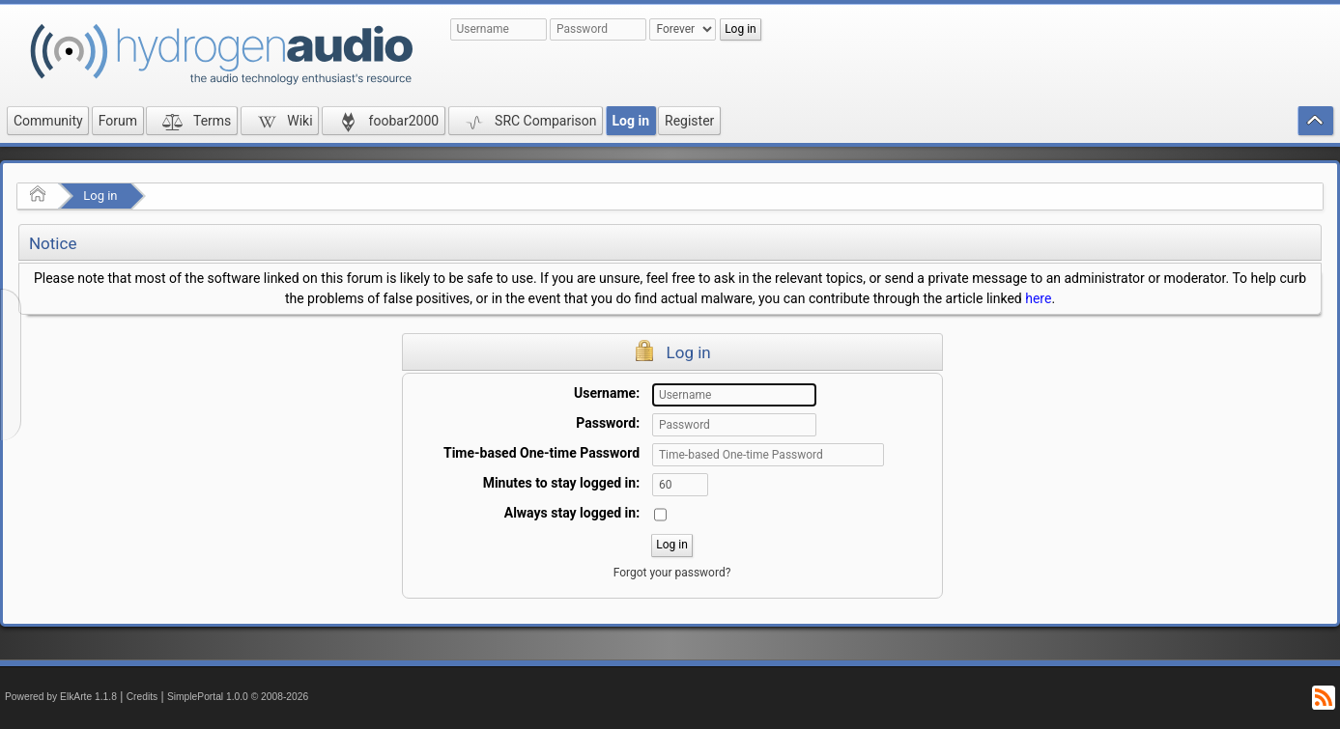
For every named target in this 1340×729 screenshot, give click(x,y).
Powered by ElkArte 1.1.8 (61, 696)
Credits (142, 696)
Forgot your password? (672, 572)
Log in (100, 195)
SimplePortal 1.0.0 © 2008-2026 (237, 696)
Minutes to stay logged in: (561, 483)
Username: (607, 393)
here (1038, 298)
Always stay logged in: (572, 512)
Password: (608, 423)
